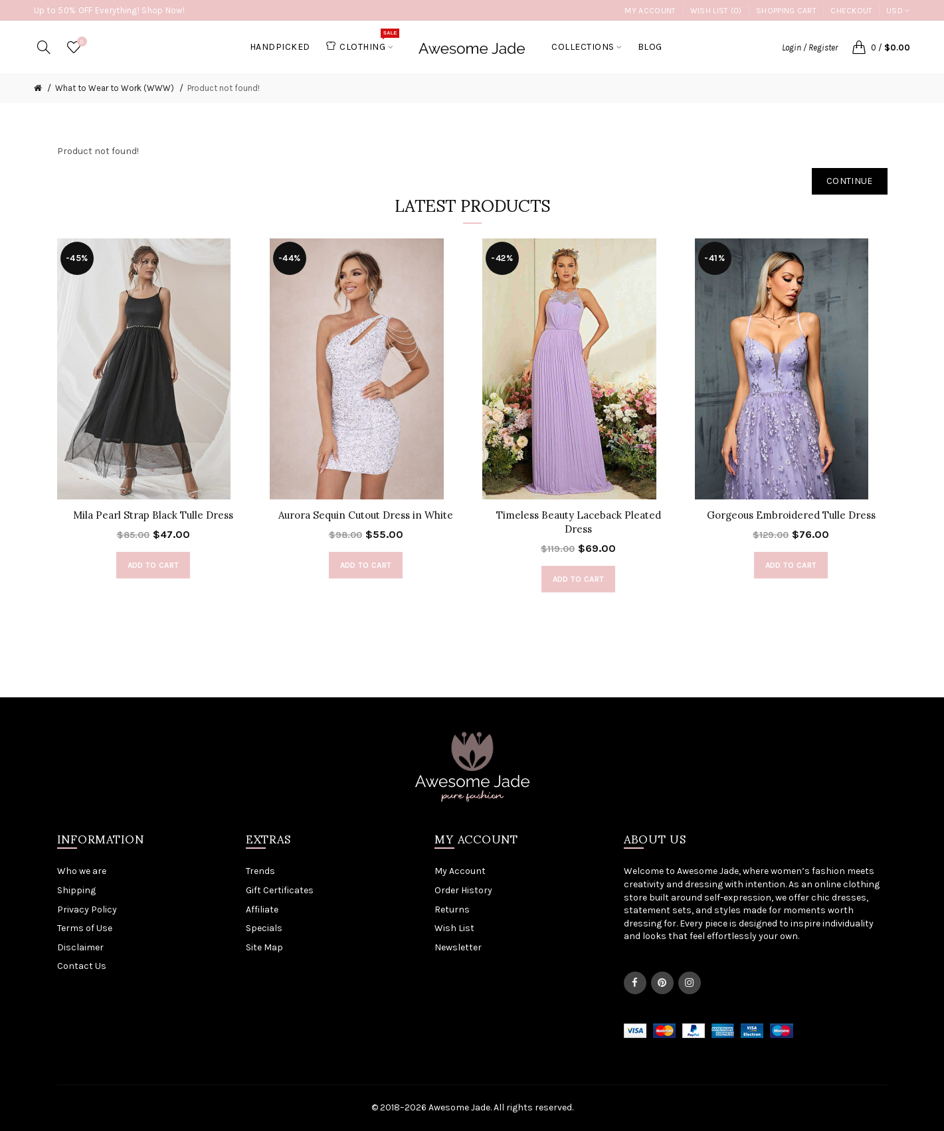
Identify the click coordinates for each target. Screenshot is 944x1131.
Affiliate (262, 909)
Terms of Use (84, 928)
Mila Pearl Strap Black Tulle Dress (153, 515)
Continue (849, 181)
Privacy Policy (87, 909)
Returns (452, 909)
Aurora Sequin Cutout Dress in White (365, 515)
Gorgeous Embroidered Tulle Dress (791, 515)
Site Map (264, 947)
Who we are (81, 871)
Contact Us (81, 966)
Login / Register (810, 47)
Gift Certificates (280, 890)
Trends (260, 871)
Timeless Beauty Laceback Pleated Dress (578, 522)
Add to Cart (153, 565)
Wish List (454, 928)
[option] (153, 415)
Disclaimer (80, 947)
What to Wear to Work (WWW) (114, 88)
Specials (264, 928)
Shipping (76, 890)
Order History (463, 890)
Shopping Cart (786, 10)
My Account (650, 10)
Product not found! (223, 88)
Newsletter (458, 947)
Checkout (851, 10)
